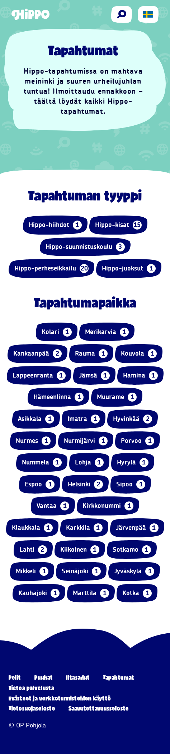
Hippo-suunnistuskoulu (85, 246)
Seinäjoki (81, 571)
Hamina (140, 375)
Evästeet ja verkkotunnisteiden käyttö (60, 698)
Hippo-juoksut (129, 268)
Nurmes (33, 440)
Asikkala (36, 419)
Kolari (57, 332)
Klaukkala (32, 527)
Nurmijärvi (86, 440)
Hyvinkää (132, 419)
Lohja (89, 462)
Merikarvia (107, 332)
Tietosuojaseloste (32, 708)
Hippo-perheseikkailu (51, 268)
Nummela (42, 462)
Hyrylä (132, 462)
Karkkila (84, 527)
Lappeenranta (39, 375)
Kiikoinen (79, 549)
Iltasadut (78, 677)
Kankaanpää (37, 353)
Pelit (15, 677)
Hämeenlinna (58, 397)
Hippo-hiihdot (55, 225)
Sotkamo (132, 549)
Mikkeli (32, 571)
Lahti (33, 549)
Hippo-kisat (118, 225)
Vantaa (53, 505)
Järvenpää (137, 527)
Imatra (83, 419)
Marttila (91, 593)
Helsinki (85, 484)
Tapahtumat (118, 677)
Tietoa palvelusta (31, 688)
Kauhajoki (39, 593)
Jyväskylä (134, 571)
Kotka (137, 593)
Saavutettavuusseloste (99, 708)
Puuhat (43, 677)
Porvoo (137, 440)
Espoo (40, 484)
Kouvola (139, 353)
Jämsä (94, 375)
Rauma (91, 353)
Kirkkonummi (107, 505)
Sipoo (130, 484)
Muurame (117, 397)
